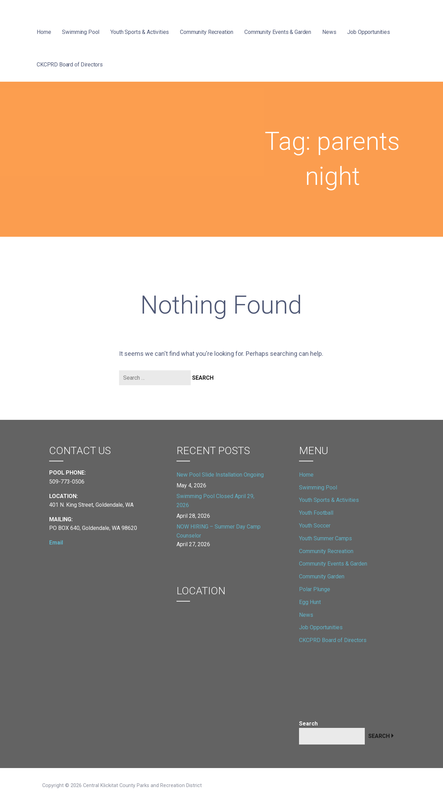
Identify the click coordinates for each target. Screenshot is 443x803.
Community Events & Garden (277, 32)
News (329, 32)
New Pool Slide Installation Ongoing (220, 474)
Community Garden (321, 576)
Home (44, 32)
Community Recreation (206, 32)
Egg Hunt (310, 602)
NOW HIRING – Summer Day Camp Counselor (219, 531)
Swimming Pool (80, 32)
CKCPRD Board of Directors (70, 64)
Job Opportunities (368, 32)
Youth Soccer (315, 525)
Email (56, 542)
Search (308, 723)
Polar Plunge (314, 589)
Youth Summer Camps (325, 538)
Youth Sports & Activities (139, 32)
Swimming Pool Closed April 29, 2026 (215, 500)
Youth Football (316, 512)
